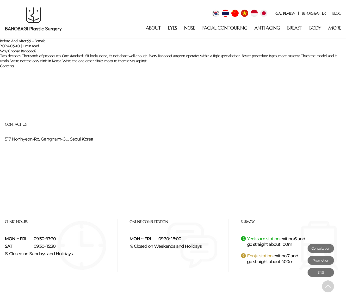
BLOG (336, 13)
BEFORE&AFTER (314, 13)
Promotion (321, 260)
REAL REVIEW (285, 13)
